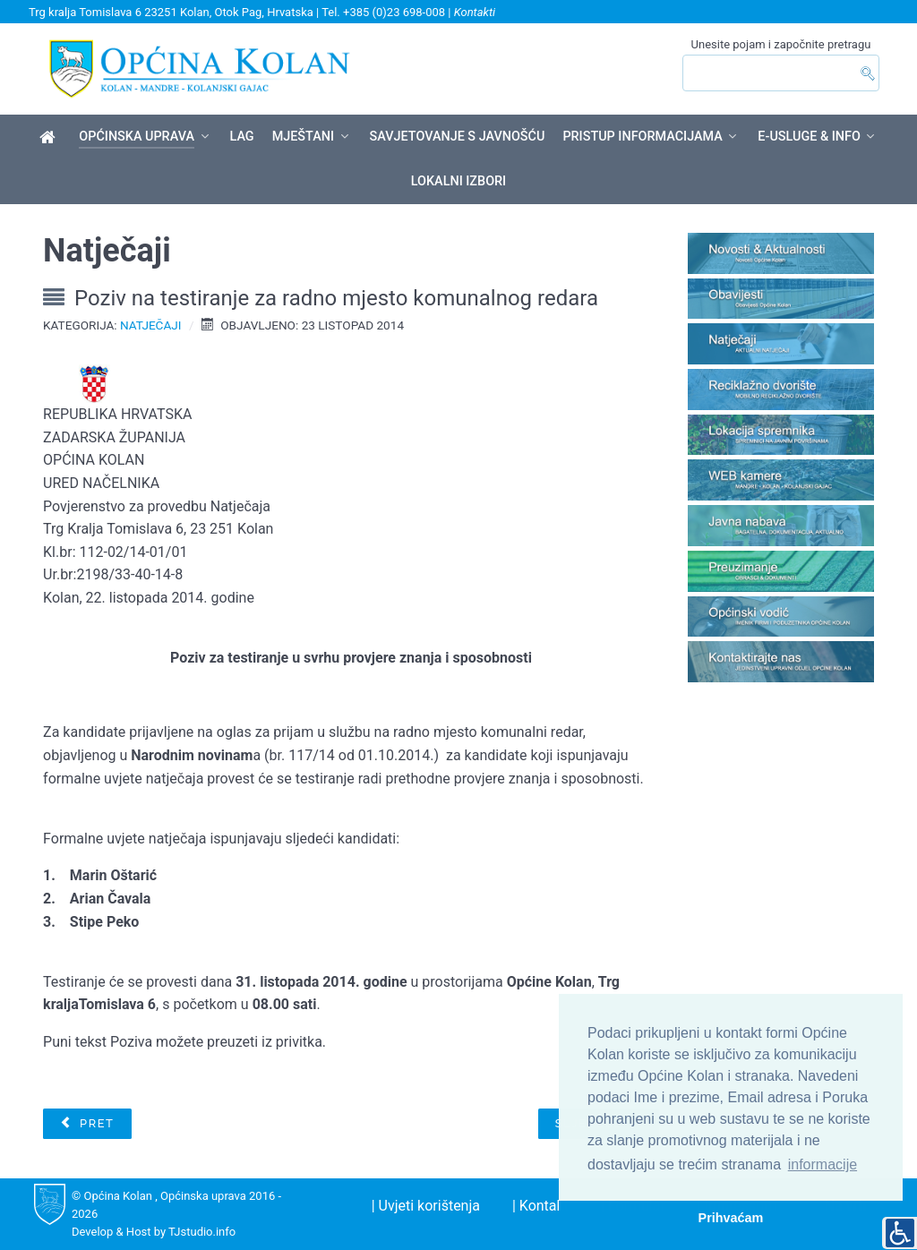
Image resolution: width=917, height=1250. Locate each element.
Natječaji (151, 325)
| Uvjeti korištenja (426, 1205)
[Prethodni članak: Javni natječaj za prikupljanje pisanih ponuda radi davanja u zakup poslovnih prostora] (87, 1124)
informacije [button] (822, 1164)
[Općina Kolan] (50, 138)
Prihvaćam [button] (731, 1218)
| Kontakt (540, 1205)
